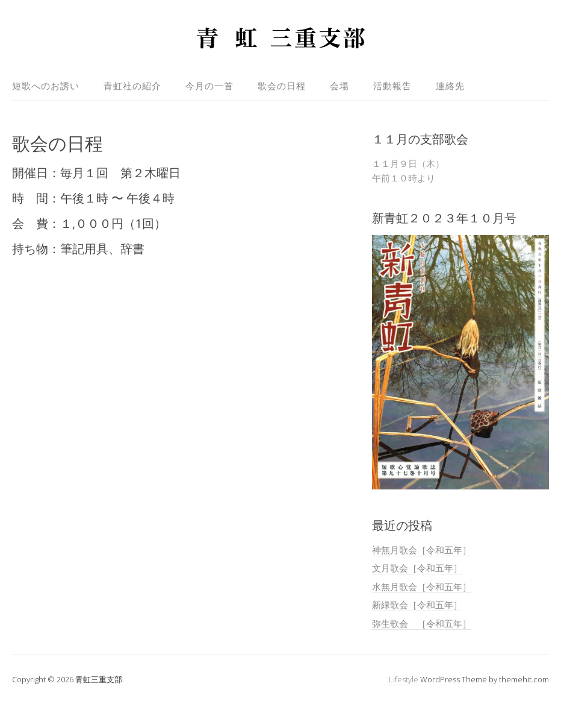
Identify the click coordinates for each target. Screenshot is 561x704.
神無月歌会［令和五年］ (421, 550)
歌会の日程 (282, 86)
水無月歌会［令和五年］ (421, 586)
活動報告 (392, 86)
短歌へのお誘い (45, 86)
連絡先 (450, 86)
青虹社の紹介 (132, 86)
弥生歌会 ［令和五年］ (421, 623)
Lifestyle (403, 679)
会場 (339, 86)
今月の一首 (209, 86)
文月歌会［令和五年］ (417, 568)
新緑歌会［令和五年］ (417, 605)
